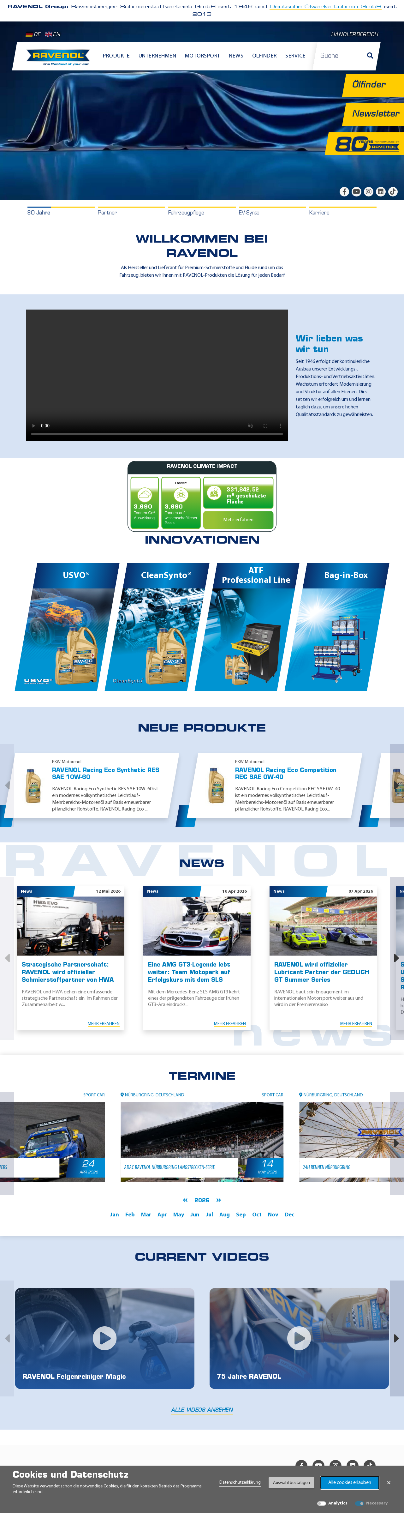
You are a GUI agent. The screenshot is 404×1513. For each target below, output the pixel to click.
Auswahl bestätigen (291, 1482)
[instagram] (368, 191)
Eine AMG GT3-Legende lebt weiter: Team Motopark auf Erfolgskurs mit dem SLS (189, 972)
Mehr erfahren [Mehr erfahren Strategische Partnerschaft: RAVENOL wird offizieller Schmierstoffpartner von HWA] (104, 1024)
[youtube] (356, 191)
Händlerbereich (354, 35)
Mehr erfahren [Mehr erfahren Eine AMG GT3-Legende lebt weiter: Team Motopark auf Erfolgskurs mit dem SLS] (230, 1024)
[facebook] (344, 191)
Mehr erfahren (238, 519)
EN (52, 34)
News (236, 56)
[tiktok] (393, 191)
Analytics (338, 1503)
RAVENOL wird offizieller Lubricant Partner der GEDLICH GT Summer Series (321, 972)
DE (33, 34)
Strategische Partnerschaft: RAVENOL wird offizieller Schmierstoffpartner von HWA (68, 972)
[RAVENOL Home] (60, 60)
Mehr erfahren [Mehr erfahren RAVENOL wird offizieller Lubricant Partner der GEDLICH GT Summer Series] (356, 1024)
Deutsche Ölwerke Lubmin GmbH (326, 6)
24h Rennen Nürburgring (326, 1168)
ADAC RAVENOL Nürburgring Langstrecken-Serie (169, 1168)
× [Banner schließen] (389, 1483)
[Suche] (370, 56)
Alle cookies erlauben (349, 1482)
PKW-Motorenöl (66, 762)
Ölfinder (264, 56)
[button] (7, 785)
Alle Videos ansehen (202, 1410)
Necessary (377, 1503)
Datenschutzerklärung (240, 1482)
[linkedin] (380, 191)
